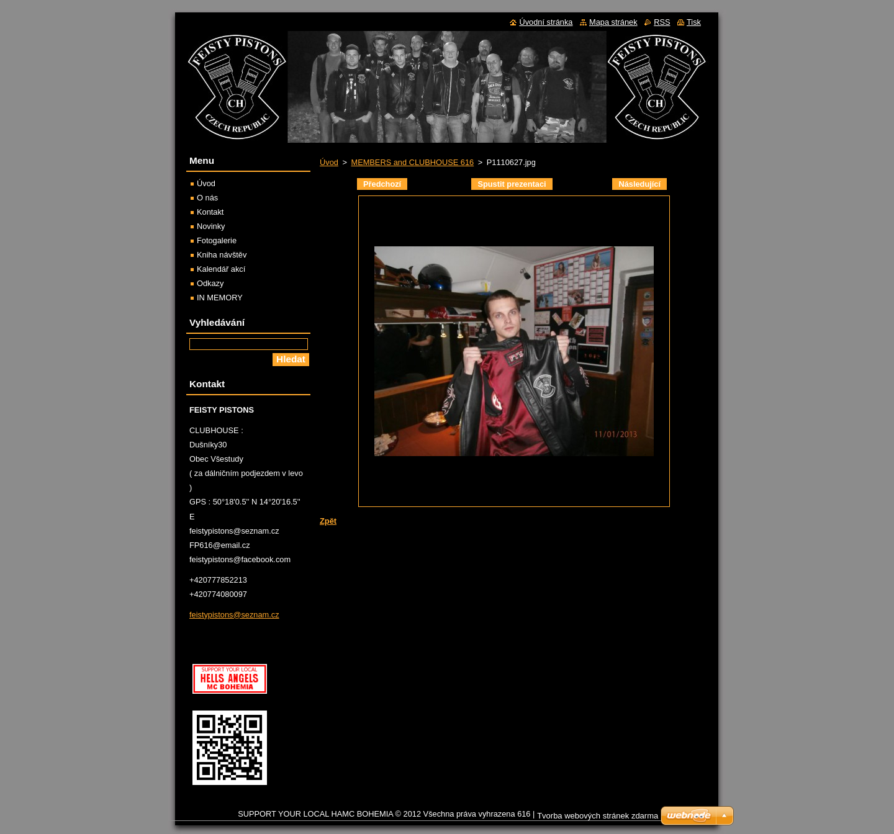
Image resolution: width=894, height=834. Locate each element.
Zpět (328, 521)
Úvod (329, 162)
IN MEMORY (220, 297)
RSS (662, 22)
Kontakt (210, 212)
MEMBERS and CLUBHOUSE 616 (412, 162)
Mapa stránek (613, 22)
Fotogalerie (217, 240)
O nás (207, 197)
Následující (639, 184)
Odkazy (210, 283)
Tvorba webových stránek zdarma (597, 815)
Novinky (211, 226)
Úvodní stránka (545, 22)
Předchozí (382, 184)
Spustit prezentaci (511, 184)
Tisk (694, 22)
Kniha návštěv (221, 254)
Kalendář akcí (221, 269)
